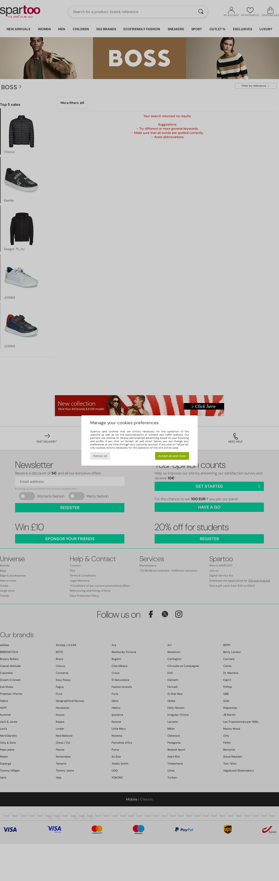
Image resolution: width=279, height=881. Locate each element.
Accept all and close (172, 456)
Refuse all (100, 456)
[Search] (201, 12)
